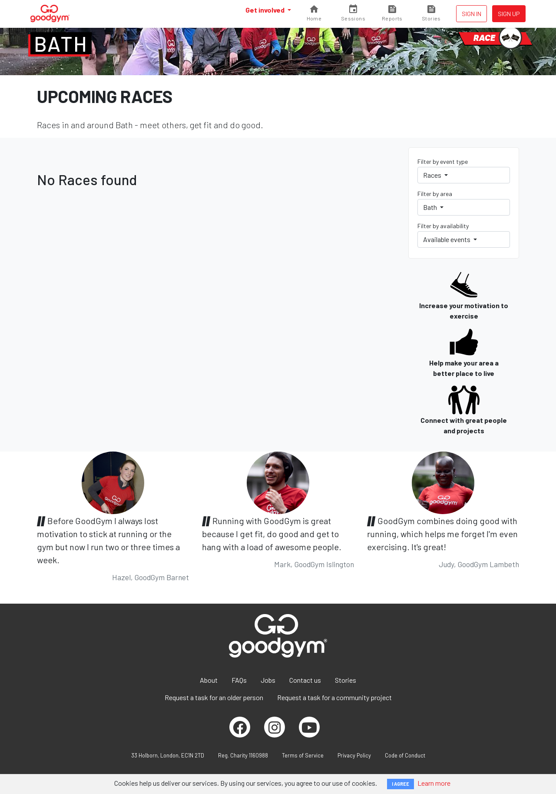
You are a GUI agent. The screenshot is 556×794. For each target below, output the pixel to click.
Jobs (268, 680)
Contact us (305, 680)
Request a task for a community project (334, 697)
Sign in (471, 13)
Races (433, 175)
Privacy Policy (354, 755)
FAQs (239, 680)
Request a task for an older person (214, 697)
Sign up (509, 13)
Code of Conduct (405, 755)
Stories (345, 680)
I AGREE (400, 784)
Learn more (433, 783)
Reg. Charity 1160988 (243, 755)
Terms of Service (303, 755)
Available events (447, 239)
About (209, 680)
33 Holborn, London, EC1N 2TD (167, 755)
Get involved (265, 10)
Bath (61, 43)
